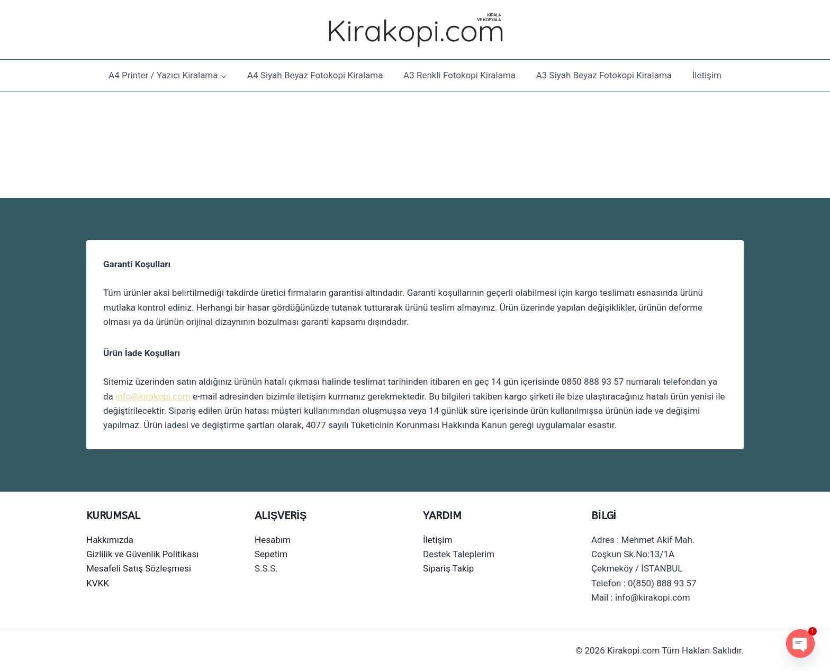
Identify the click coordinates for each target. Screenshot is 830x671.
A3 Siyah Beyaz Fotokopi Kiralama (604, 75)
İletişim (706, 75)
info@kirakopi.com (153, 396)
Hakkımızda (109, 539)
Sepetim (271, 554)
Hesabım (273, 539)
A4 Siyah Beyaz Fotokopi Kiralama (315, 75)
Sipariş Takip (448, 568)
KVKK (97, 583)
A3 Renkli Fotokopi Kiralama (459, 75)
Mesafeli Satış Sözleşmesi (138, 568)
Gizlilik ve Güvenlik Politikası (142, 554)
